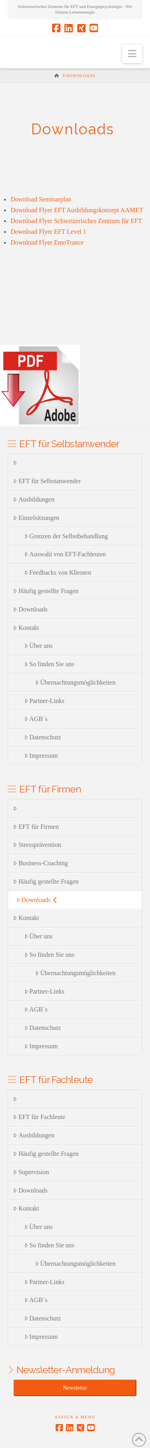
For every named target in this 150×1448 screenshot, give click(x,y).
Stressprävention (37, 844)
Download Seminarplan (40, 199)
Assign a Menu (75, 1417)
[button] (132, 53)
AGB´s (36, 718)
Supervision (31, 1172)
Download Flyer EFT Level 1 (48, 231)
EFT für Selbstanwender (47, 481)
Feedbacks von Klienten (57, 572)
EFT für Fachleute (39, 1116)
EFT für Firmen (36, 826)
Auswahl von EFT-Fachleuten (65, 554)
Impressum (41, 755)
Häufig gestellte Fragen (45, 591)
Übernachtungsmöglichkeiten (75, 682)
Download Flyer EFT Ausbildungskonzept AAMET (76, 210)
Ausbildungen (33, 499)
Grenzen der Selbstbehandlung (66, 536)
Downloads (30, 609)
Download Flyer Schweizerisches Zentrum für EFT (76, 220)
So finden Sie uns (49, 664)
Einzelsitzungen (36, 517)
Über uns (38, 645)
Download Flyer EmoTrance (47, 242)
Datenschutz (42, 737)
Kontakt (26, 627)
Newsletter (75, 1388)
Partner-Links (44, 700)
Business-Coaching (40, 863)
